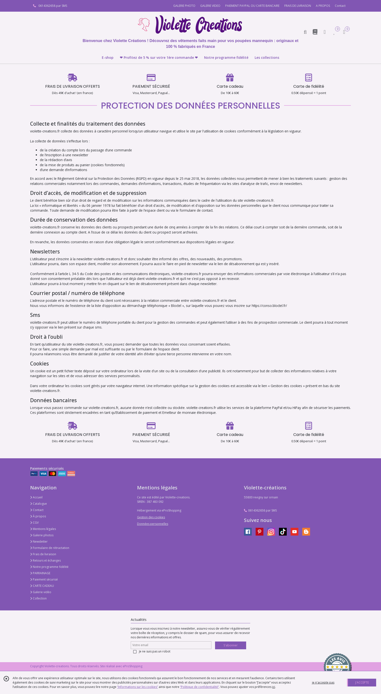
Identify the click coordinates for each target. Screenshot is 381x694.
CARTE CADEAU (42, 586)
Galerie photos (41, 535)
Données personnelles (152, 524)
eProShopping (132, 666)
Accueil (36, 497)
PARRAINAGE (40, 573)
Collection (38, 598)
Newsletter (39, 541)
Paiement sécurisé (44, 579)
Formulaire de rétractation (49, 548)
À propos (38, 516)
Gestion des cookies (151, 517)
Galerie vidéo (40, 592)
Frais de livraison (43, 554)
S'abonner (231, 645)
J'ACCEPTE (362, 682)
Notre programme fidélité (49, 567)
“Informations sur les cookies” (137, 687)
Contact (340, 6)
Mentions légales (43, 529)
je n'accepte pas (323, 682)
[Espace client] (325, 32)
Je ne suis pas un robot (154, 651)
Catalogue (38, 504)
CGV (34, 522)
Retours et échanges (45, 560)
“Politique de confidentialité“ (199, 687)
